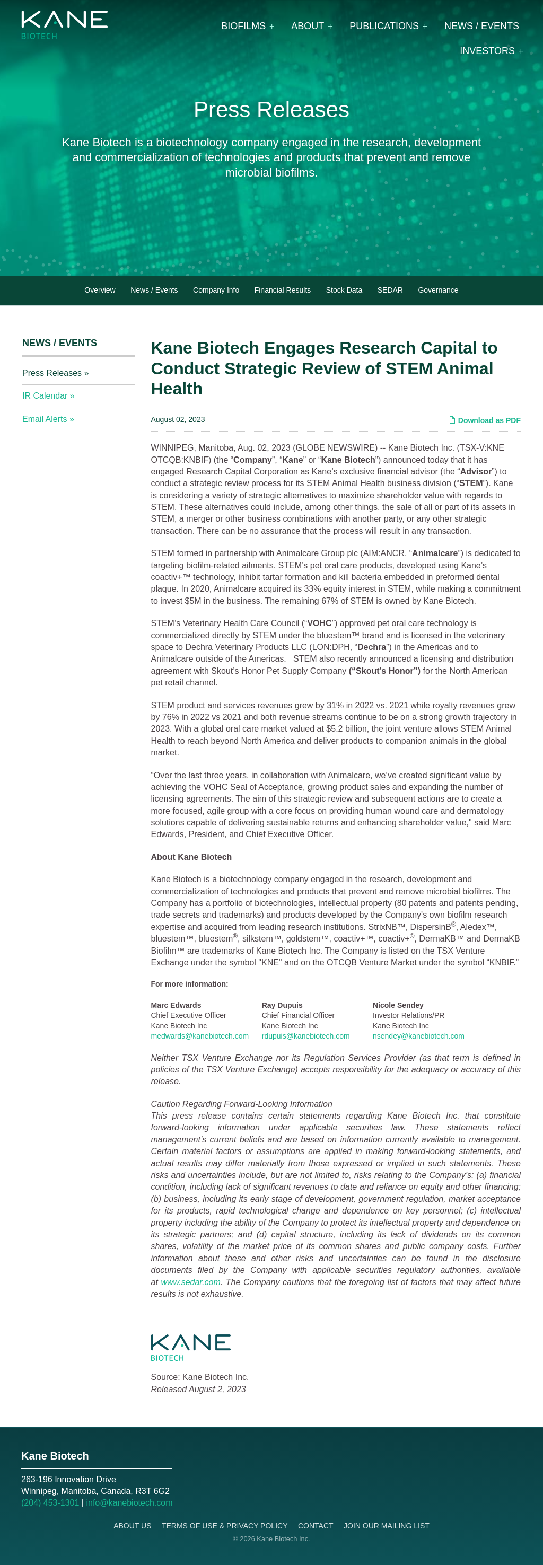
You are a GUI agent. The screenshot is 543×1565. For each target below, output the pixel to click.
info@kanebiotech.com (129, 1502)
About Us (132, 1526)
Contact (316, 1526)
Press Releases (52, 372)
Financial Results (283, 290)
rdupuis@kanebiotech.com (306, 1036)
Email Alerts (44, 419)
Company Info (216, 290)
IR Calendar (44, 395)
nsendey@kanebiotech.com (419, 1036)
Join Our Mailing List (387, 1526)
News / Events (481, 26)
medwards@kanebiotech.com (200, 1036)
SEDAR (390, 290)
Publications (384, 26)
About (307, 26)
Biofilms (243, 26)
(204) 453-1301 (50, 1502)
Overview (99, 290)
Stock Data (344, 290)
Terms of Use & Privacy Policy (225, 1526)
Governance (438, 290)
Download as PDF (485, 420)
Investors (487, 51)
